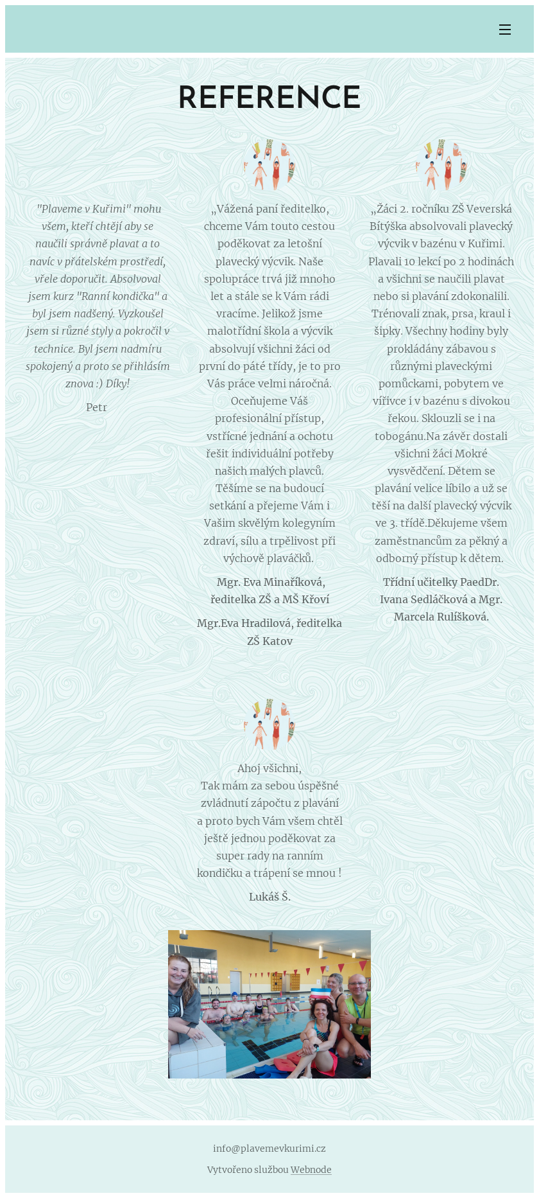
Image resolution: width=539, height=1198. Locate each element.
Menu (505, 29)
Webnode (311, 1170)
